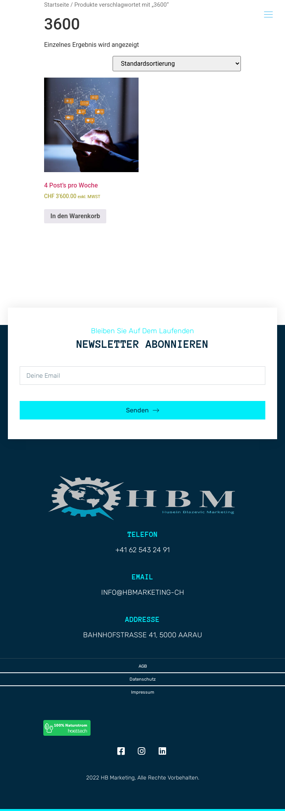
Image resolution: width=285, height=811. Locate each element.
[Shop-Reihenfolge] (177, 63)
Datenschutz (143, 679)
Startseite (56, 4)
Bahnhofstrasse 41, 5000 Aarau (142, 635)
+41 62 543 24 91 (142, 550)
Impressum (142, 692)
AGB (143, 666)
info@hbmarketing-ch (142, 592)
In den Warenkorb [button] (75, 216)
